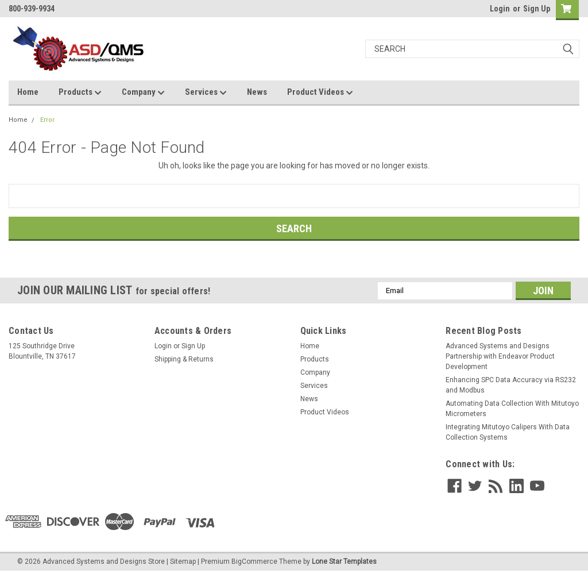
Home (27, 92)
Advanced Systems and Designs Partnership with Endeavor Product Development (500, 356)
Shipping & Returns (184, 359)
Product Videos (320, 92)
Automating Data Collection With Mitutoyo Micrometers (512, 408)
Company (143, 92)
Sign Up (536, 8)
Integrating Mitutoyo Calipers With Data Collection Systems (508, 432)
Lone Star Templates (344, 561)
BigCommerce (254, 561)
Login (500, 8)
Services (206, 92)
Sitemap (183, 561)
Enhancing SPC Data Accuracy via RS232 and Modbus (511, 385)
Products (80, 92)
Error (47, 120)
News (257, 92)
